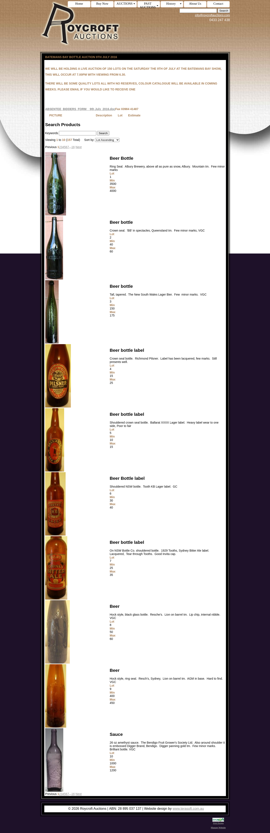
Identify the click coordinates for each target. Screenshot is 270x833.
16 (73, 147)
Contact (218, 3)
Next (79, 147)
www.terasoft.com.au (188, 808)
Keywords (51, 133)
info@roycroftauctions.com (212, 15)
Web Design (218, 822)
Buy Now (102, 3)
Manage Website (218, 827)
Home (79, 3)
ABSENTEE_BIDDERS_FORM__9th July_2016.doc (80, 109)
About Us (195, 3)
